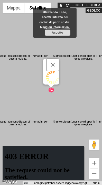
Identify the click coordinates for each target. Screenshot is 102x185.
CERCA (93, 5)
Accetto (57, 32)
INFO (77, 5)
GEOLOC (93, 10)
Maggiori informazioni (54, 27)
